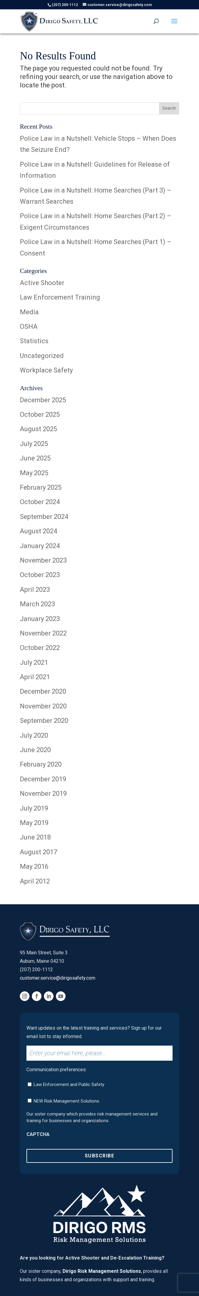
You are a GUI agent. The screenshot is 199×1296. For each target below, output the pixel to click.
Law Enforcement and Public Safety (69, 1084)
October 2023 (40, 575)
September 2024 (44, 516)
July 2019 (34, 808)
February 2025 (41, 487)
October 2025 (40, 414)
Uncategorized (42, 355)
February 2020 (41, 764)
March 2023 (37, 604)
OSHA (29, 326)
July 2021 (34, 662)
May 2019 (34, 823)
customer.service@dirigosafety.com (57, 978)
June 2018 (35, 837)
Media (29, 312)
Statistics (34, 341)
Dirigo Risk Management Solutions (102, 1271)
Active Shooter (42, 283)
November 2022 (43, 633)
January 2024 (40, 546)
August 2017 (38, 852)
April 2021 (35, 677)
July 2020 (34, 735)
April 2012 (35, 881)
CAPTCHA (38, 1134)
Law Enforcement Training (60, 297)
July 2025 (34, 443)
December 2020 (43, 691)
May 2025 (34, 473)
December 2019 (43, 779)
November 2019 (43, 793)
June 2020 (35, 750)
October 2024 (40, 502)
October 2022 (40, 647)
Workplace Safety (46, 370)
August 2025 (38, 429)
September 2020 (44, 720)
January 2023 (40, 619)
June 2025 (35, 458)
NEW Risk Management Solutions (66, 1101)
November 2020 (43, 706)
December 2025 (43, 400)
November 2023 (43, 560)
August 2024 (38, 531)
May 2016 (34, 866)
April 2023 (35, 589)
